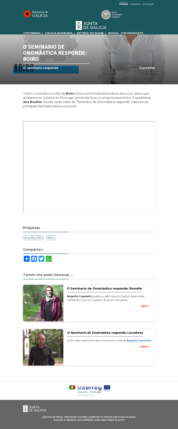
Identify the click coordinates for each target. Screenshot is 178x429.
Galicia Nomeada (60, 33)
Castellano (135, 4)
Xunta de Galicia (91, 25)
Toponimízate (131, 33)
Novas (113, 33)
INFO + (144, 306)
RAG (100, 15)
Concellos (147, 68)
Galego (123, 4)
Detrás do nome (91, 33)
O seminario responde (40, 68)
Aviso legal (100, 420)
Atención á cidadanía (64, 420)
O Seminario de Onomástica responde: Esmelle (104, 288)
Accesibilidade (85, 420)
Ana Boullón (33, 238)
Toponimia (33, 33)
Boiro (51, 238)
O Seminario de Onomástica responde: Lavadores (105, 332)
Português (148, 4)
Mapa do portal (116, 420)
